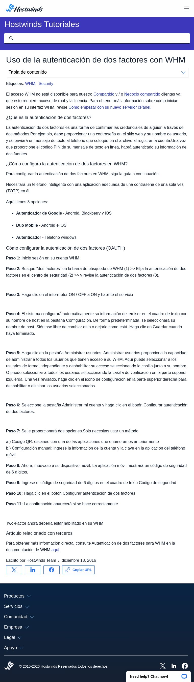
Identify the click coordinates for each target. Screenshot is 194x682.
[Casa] (24, 8)
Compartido (103, 94)
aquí (55, 550)
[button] (158, 674)
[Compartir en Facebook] (51, 569)
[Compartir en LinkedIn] (33, 569)
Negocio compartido (142, 94)
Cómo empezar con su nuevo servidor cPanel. (109, 107)
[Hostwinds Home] (9, 666)
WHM (30, 83)
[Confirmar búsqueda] (11, 38)
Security (46, 83)
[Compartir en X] (14, 569)
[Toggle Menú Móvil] (186, 8)
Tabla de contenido (97, 72)
